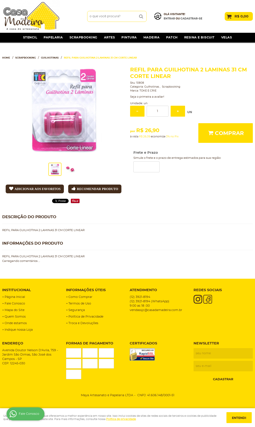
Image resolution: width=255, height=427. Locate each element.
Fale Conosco (15, 303)
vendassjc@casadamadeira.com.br (156, 310)
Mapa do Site (14, 310)
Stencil (30, 37)
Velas (226, 37)
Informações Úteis (86, 290)
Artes (109, 37)
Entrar (169, 18)
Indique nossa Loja (19, 329)
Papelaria (53, 37)
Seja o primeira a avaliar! (147, 96)
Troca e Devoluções (83, 323)
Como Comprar (80, 297)
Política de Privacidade (85, 316)
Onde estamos (16, 323)
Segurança (76, 310)
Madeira (151, 37)
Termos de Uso (79, 303)
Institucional (16, 290)
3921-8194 (140, 297)
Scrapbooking (83, 37)
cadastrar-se (191, 18)
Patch (172, 37)
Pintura (129, 37)
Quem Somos (15, 316)
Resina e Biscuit (199, 37)
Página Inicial (15, 297)
